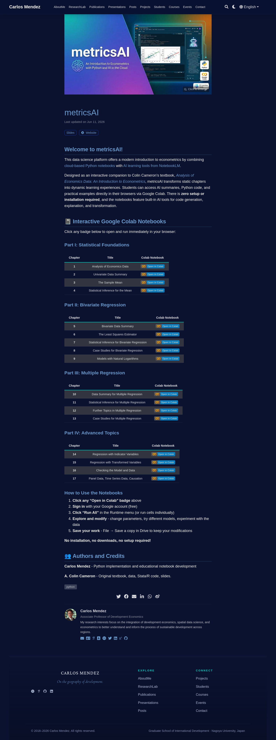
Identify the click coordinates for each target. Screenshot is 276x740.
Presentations (148, 702)
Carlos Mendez (24, 6)
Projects (202, 678)
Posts (142, 710)
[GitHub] (45, 691)
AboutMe (144, 678)
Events (201, 702)
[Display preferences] (234, 7)
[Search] (226, 7)
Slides (70, 132)
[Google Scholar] (39, 691)
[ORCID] (32, 691)
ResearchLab (148, 686)
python (70, 586)
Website (88, 132)
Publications (147, 694)
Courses (202, 694)
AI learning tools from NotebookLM (151, 166)
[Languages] (249, 7)
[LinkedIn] (51, 691)
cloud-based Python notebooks (89, 166)
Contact (201, 710)
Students (202, 686)
